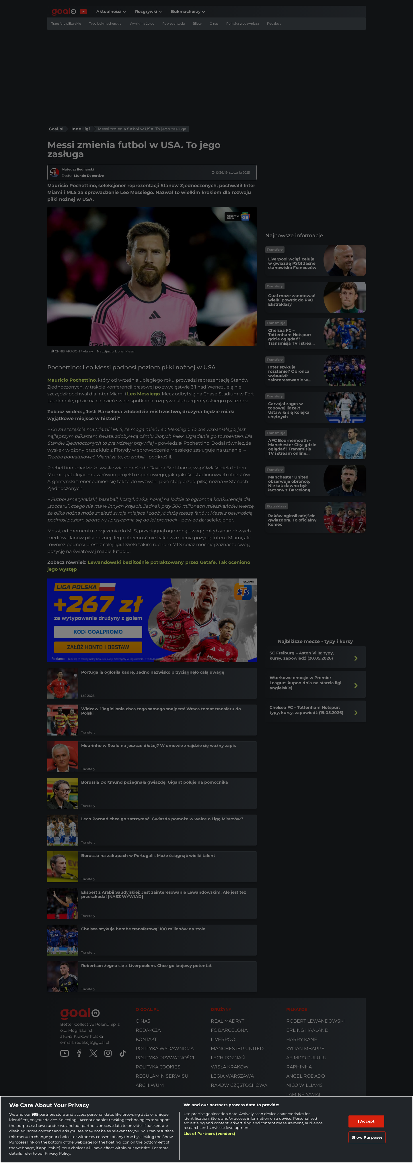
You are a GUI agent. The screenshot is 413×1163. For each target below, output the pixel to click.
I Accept (366, 1121)
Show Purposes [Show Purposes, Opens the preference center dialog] (367, 1137)
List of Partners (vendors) (209, 1133)
